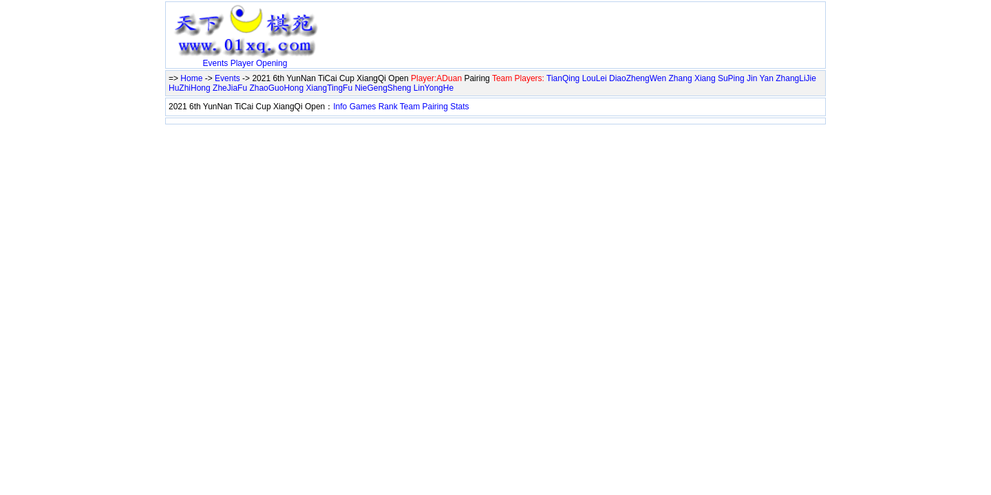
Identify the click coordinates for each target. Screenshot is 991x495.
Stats (459, 106)
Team (410, 106)
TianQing (562, 78)
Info (340, 106)
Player (242, 63)
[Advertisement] (485, 25)
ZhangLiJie (796, 78)
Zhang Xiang (692, 78)
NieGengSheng (382, 88)
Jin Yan (760, 78)
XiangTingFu (329, 88)
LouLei (594, 78)
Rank (388, 106)
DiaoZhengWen (637, 78)
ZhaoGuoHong (276, 88)
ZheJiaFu (230, 88)
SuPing (731, 78)
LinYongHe (434, 88)
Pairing (435, 106)
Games (363, 106)
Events (215, 63)
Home (191, 78)
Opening (271, 63)
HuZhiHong (190, 88)
